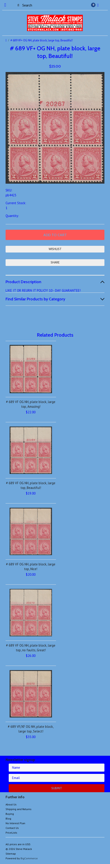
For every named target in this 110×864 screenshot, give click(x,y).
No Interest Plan (15, 823)
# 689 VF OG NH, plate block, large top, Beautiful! (30, 485)
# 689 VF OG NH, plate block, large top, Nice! (30, 566)
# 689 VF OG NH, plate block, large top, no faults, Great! (30, 647)
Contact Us (12, 828)
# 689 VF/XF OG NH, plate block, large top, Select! (31, 728)
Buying (10, 813)
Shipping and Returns (18, 809)
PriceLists (11, 832)
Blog (8, 818)
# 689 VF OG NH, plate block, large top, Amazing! (30, 404)
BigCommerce (29, 858)
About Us (11, 804)
